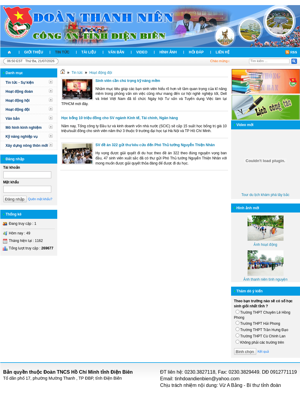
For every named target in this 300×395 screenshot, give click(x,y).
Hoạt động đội (18, 109)
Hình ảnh (168, 52)
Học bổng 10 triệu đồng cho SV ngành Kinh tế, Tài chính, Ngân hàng (119, 118)
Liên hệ (223, 52)
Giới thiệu (33, 52)
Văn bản (116, 52)
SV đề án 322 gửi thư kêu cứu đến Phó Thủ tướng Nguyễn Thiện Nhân (155, 145)
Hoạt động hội (18, 100)
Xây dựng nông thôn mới (27, 145)
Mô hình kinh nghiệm (24, 127)
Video (141, 52)
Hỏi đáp (196, 52)
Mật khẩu (11, 182)
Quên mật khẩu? (40, 199)
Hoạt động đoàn (19, 91)
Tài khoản (11, 167)
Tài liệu (89, 52)
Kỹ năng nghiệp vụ (22, 136)
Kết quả (263, 351)
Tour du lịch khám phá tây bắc (265, 195)
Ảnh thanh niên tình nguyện (265, 279)
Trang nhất (9, 52)
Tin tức (62, 52)
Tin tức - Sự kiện (20, 82)
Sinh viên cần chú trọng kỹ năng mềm (128, 81)
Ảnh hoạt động (265, 245)
